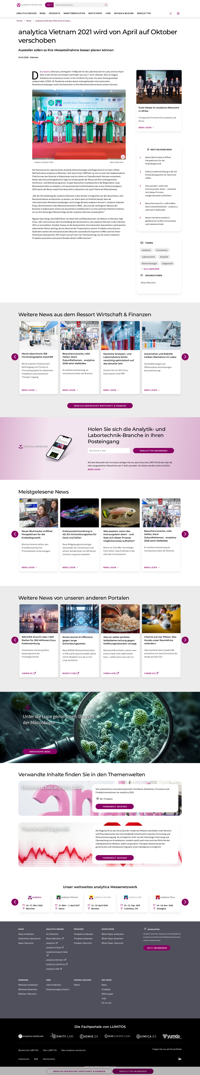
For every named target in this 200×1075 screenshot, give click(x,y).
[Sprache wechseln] (178, 13)
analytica (46, 71)
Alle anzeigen (149, 268)
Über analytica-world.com (73, 1050)
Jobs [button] (108, 13)
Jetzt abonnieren (157, 947)
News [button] (43, 13)
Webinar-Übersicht (27, 993)
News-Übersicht (26, 943)
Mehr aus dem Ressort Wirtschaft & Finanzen (100, 405)
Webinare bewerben (27, 989)
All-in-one (106, 1002)
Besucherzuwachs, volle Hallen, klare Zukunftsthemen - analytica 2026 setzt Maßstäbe (161, 206)
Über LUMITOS (50, 1050)
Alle (48, 5)
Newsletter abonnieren (153, 450)
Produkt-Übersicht (83, 943)
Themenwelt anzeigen (114, 806)
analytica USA (54, 968)
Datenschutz (49, 1059)
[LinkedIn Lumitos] (180, 1059)
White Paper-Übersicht (112, 943)
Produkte (106, 989)
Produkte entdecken (83, 934)
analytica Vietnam (56, 959)
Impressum (23, 1059)
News (104, 984)
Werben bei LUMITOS (28, 1050)
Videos (77, 984)
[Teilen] (170, 13)
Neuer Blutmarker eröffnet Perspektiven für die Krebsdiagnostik (158, 160)
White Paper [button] (95, 13)
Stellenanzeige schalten (57, 989)
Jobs (104, 998)
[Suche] (106, 5)
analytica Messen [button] (26, 13)
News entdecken (26, 934)
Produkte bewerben (83, 938)
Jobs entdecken (53, 984)
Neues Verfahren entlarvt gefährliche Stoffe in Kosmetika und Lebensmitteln (160, 220)
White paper (107, 993)
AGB (36, 1059)
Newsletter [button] (144, 13)
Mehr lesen (96, 469)
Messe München (55, 938)
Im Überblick (52, 934)
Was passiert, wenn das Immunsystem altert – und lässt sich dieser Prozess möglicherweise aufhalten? (160, 190)
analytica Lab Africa (57, 964)
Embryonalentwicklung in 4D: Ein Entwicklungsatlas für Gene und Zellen (161, 174)
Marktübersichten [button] (74, 13)
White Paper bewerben (112, 938)
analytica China (55, 947)
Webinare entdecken (28, 984)
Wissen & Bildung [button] (124, 13)
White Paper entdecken (113, 934)
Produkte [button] (54, 13)
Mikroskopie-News (40, 751)
